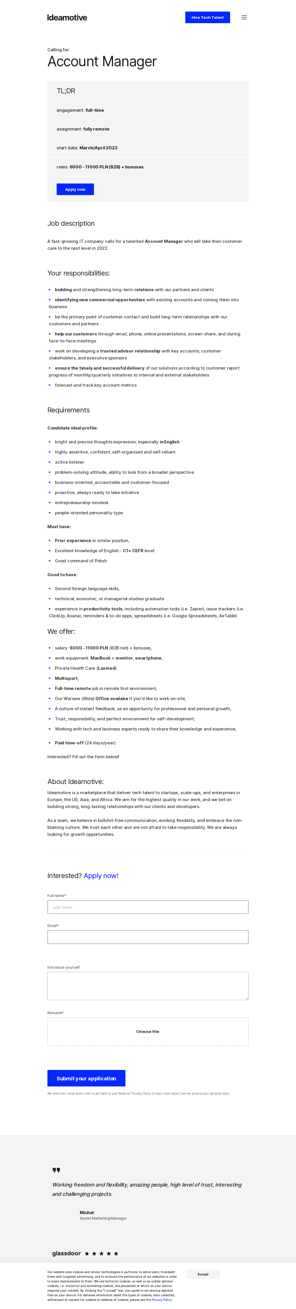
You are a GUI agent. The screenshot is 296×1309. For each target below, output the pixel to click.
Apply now (75, 189)
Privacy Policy (162, 1299)
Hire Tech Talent (208, 17)
